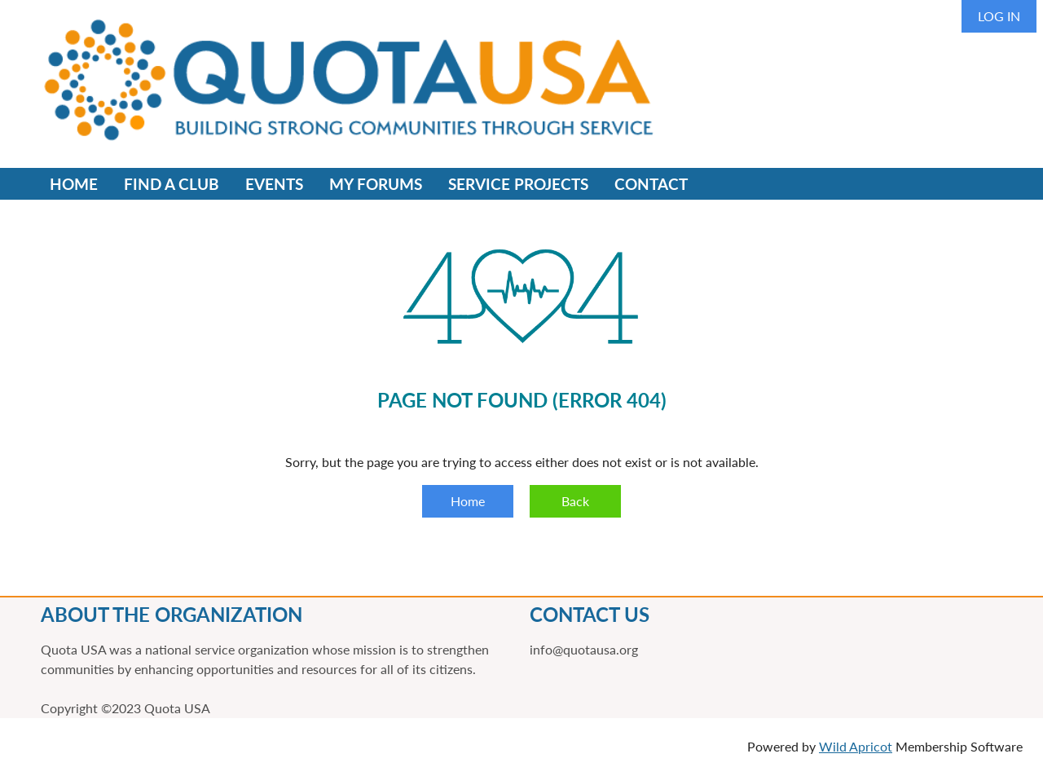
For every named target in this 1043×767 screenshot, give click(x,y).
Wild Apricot (855, 746)
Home (468, 501)
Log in (999, 16)
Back (575, 501)
